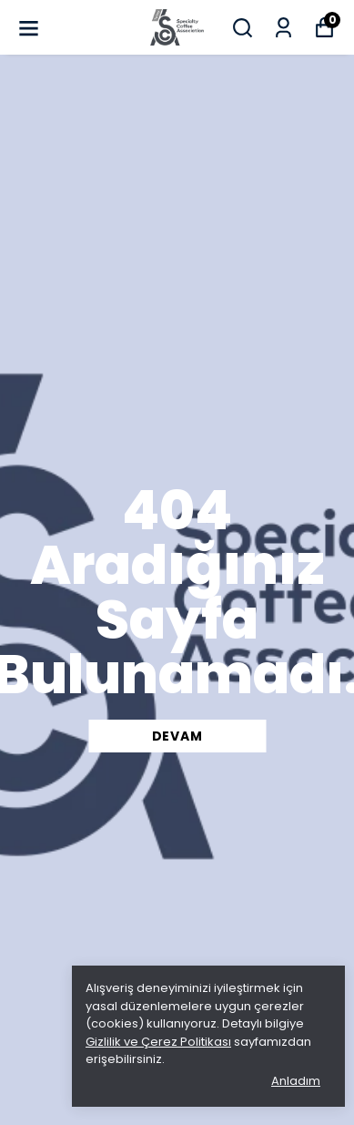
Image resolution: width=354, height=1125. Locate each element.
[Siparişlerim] (283, 27)
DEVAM (177, 736)
